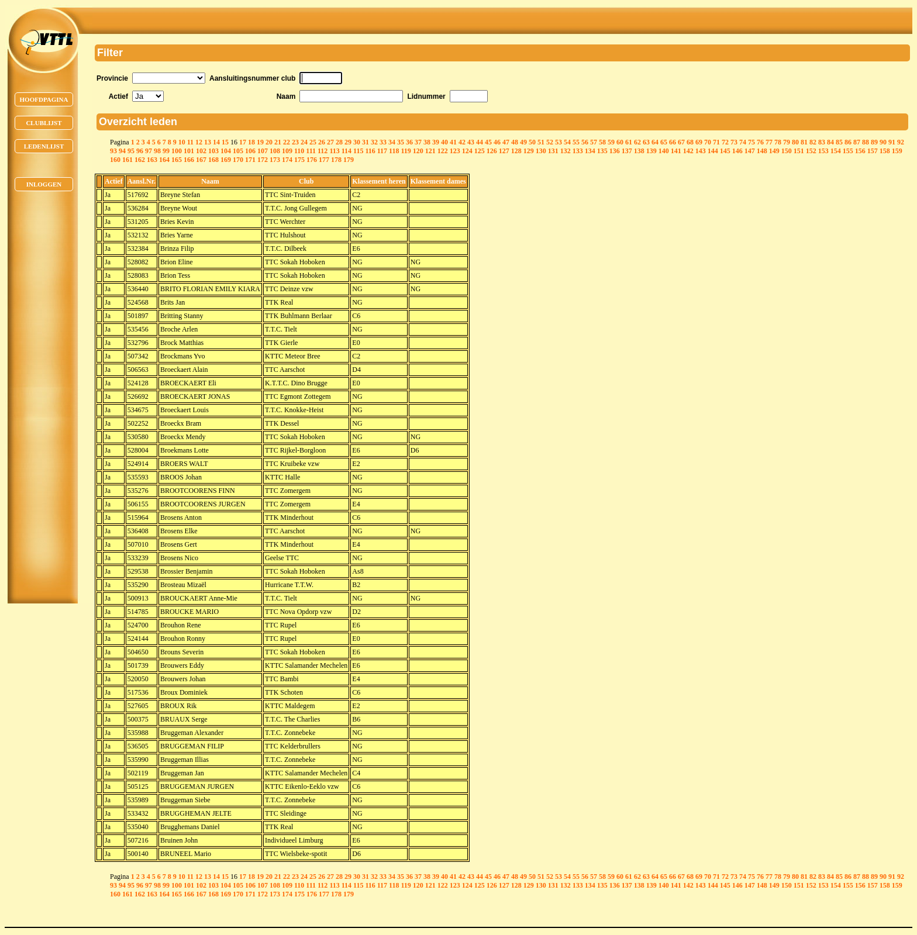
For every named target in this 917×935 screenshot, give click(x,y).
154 (835, 151)
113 (334, 151)
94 (122, 151)
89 (874, 142)
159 (897, 151)
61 (628, 142)
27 (330, 142)
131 (553, 151)
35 (400, 142)
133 (578, 151)
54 (567, 142)
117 (382, 151)
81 (804, 142)
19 (260, 142)
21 (277, 142)
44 (479, 142)
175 (299, 160)
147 (749, 151)
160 (115, 160)
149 (774, 151)
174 (287, 160)
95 (131, 151)
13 (207, 142)
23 (295, 142)
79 (786, 142)
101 (189, 151)
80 (795, 142)
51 (540, 142)
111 (311, 151)
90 (883, 142)
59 (611, 142)
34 (391, 142)
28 (339, 142)
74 (742, 142)
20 (269, 142)
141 (676, 151)
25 (312, 142)
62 (637, 142)
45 (488, 142)
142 (688, 151)
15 (225, 142)
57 (593, 142)
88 (865, 142)
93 (113, 151)
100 (176, 151)
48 (514, 142)
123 (455, 151)
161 (127, 160)
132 (565, 151)
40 (444, 142)
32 (374, 142)
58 (602, 142)
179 (348, 160)
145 (725, 151)
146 (737, 151)
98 (157, 151)
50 (532, 142)
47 (505, 142)
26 (321, 142)
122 (442, 151)
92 (900, 142)
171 (250, 160)
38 (426, 142)
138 (639, 151)
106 (250, 151)
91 (891, 142)
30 (356, 142)
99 (166, 151)
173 (275, 160)
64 (655, 142)
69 (698, 142)
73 (733, 142)
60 (619, 142)
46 (497, 142)
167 (201, 160)
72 (725, 142)
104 (225, 151)
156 (860, 151)
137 (627, 151)
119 (406, 151)
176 (311, 160)
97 (148, 151)
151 (799, 151)
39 (435, 142)
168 (213, 160)
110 (299, 151)
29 (347, 142)
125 (479, 151)
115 (358, 151)
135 (602, 151)
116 (370, 151)
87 (856, 142)
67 (681, 142)
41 (453, 142)
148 (762, 151)
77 (769, 142)
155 (848, 151)
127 (504, 151)
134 (590, 151)
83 (821, 142)
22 (286, 142)
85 (839, 142)
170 (238, 160)
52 (549, 142)
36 (409, 142)
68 (690, 142)
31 (365, 142)
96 (139, 151)
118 (394, 151)
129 (528, 151)
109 (287, 151)
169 (225, 160)
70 (707, 142)
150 (786, 151)
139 (651, 151)
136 (614, 151)
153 (823, 151)
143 (700, 151)
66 (672, 142)
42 (462, 142)
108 (275, 151)
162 (140, 160)
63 (646, 142)
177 (324, 160)
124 (467, 151)
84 (830, 142)
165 (176, 160)
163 (152, 160)
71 (716, 142)
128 (516, 151)
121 (430, 151)
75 (751, 142)
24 (304, 142)
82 (812, 142)
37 (418, 142)
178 (336, 160)
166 (189, 160)
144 (713, 151)
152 (811, 151)
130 (541, 151)
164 (164, 160)
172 (262, 160)
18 (251, 142)
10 (181, 142)
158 (885, 151)
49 (523, 142)
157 (872, 151)
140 (664, 151)
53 (558, 142)
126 (492, 151)
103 (213, 151)
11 (190, 142)
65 (663, 142)
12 (198, 142)
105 (238, 151)
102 (201, 151)
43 (470, 142)
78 (777, 142)
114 (346, 151)
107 (262, 151)
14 (216, 142)
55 (576, 142)
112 (323, 151)
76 (760, 142)
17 (242, 142)
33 (383, 142)
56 (584, 142)
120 (418, 151)
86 (848, 142)
